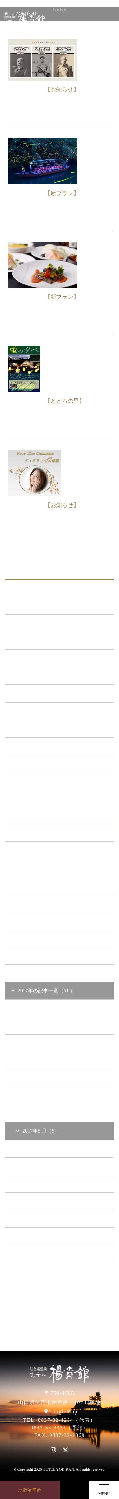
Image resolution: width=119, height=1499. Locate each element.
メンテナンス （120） (39, 641)
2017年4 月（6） (38, 1148)
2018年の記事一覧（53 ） (43, 973)
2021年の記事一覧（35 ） (43, 920)
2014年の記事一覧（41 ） (43, 1254)
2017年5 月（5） (37, 1131)
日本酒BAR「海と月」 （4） (47, 676)
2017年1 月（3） (38, 1201)
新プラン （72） (33, 623)
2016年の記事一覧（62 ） (43, 1218)
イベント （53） (33, 728)
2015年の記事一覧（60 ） (43, 1236)
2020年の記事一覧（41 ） (43, 938)
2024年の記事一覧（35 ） (43, 868)
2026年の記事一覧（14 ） (43, 833)
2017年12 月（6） (39, 1008)
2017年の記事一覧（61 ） (42, 991)
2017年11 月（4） (39, 1025)
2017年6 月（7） (38, 1113)
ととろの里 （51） (35, 711)
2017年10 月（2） (39, 1043)
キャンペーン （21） (38, 658)
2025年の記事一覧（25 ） (43, 850)
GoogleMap (62, 1411)
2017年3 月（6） (38, 1166)
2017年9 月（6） (38, 1061)
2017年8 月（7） (38, 1078)
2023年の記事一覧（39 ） (43, 885)
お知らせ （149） (34, 606)
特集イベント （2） (36, 763)
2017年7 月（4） (38, 1096)
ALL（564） (28, 588)
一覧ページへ (59, 785)
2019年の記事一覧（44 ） (43, 955)
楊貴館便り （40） (35, 746)
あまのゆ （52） (33, 693)
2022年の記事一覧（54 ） (43, 903)
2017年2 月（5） (38, 1183)
